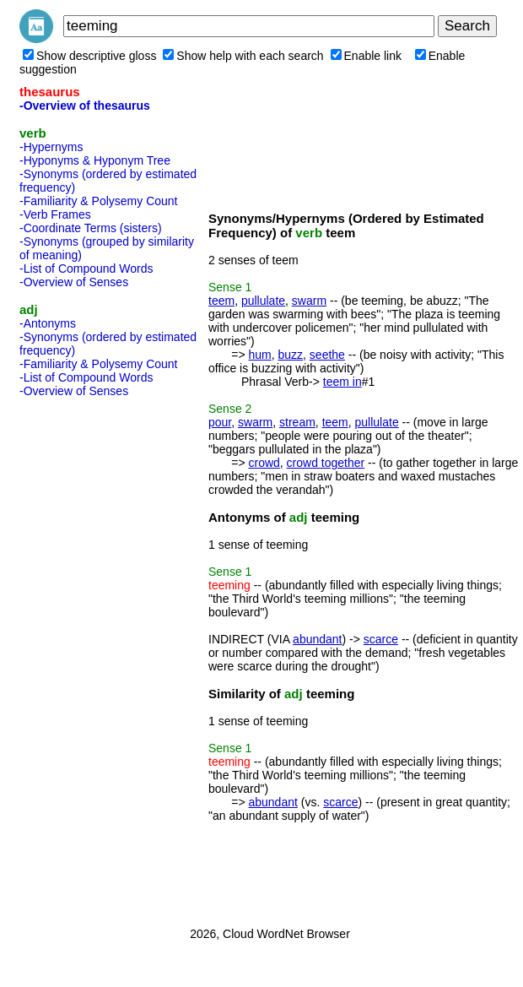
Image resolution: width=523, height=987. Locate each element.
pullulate (263, 300)
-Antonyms (47, 323)
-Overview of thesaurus (84, 105)
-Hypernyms (51, 147)
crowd (263, 462)
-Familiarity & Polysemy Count (98, 201)
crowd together (326, 462)
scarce (381, 639)
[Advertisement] (86, 657)
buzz (290, 354)
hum (259, 354)
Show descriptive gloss (89, 55)
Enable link (366, 55)
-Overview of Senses (73, 282)
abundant (317, 639)
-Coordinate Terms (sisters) (90, 228)
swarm (309, 300)
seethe (327, 354)
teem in (342, 381)
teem (221, 300)
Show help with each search (243, 55)
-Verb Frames (55, 214)
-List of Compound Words (86, 268)
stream (297, 422)
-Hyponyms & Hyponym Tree (94, 160)
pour (219, 422)
